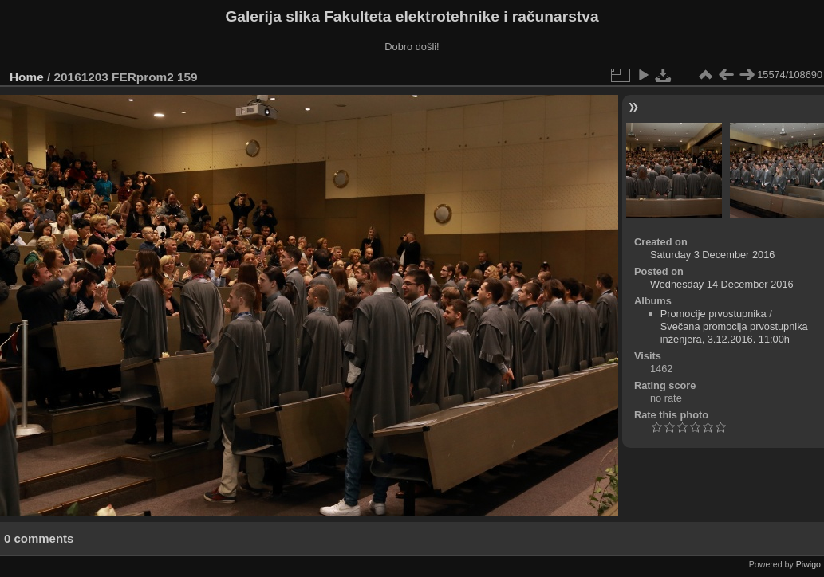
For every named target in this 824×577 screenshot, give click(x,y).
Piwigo (808, 564)
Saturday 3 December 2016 (712, 255)
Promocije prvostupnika (713, 314)
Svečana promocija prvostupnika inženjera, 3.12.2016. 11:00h (734, 332)
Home (27, 77)
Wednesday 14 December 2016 (722, 284)
